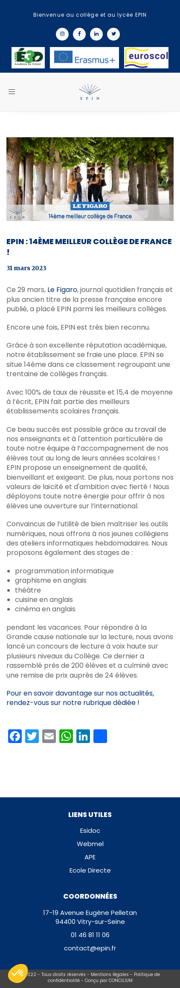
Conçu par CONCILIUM (109, 980)
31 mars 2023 (26, 268)
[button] (18, 973)
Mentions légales (110, 974)
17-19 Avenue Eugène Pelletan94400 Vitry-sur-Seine (90, 917)
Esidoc (90, 830)
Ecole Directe (90, 870)
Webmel (90, 843)
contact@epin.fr (90, 948)
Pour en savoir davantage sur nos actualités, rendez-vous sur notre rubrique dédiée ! (80, 698)
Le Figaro (62, 290)
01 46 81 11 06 (90, 934)
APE (90, 856)
